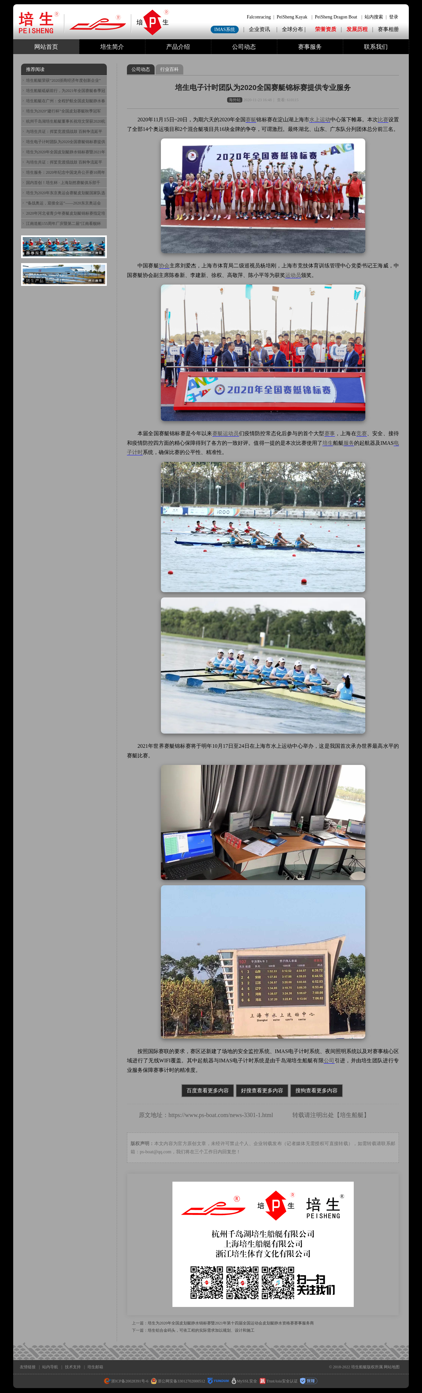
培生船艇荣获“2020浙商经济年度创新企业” (63, 80)
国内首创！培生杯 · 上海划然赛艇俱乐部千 (63, 182)
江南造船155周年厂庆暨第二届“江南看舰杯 (63, 223)
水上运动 (319, 119)
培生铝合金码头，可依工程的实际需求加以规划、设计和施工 (201, 1330)
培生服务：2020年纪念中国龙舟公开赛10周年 (65, 172)
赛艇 (251, 119)
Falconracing (259, 17)
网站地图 (392, 1367)
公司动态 (244, 47)
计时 (137, 452)
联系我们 (376, 47)
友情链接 (28, 1367)
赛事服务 (310, 47)
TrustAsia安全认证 (278, 1381)
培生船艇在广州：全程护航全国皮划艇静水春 (65, 101)
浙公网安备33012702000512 (178, 1381)
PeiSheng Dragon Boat (336, 17)
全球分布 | (294, 29)
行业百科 (169, 69)
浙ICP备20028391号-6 (126, 1381)
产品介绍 (178, 47)
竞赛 (361, 433)
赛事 (329, 433)
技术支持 (73, 1367)
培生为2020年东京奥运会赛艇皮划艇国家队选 (65, 193)
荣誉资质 (325, 29)
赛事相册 (388, 29)
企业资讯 (259, 29)
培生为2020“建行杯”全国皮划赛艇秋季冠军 (63, 111)
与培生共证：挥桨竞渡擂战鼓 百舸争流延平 (64, 131)
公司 (329, 1060)
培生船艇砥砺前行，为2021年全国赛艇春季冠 (65, 90)
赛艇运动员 (225, 433)
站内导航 (50, 1367)
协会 (164, 265)
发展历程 (357, 29)
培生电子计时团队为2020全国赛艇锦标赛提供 (65, 141)
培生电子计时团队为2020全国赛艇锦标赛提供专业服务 (263, 87)
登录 (393, 17)
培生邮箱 (95, 1367)
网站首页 (46, 47)
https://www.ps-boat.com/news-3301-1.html (220, 1115)
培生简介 (112, 47)
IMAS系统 (224, 29)
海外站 (235, 100)
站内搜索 (374, 17)
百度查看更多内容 (208, 1090)
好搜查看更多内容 (262, 1090)
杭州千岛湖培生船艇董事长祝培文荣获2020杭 (65, 121)
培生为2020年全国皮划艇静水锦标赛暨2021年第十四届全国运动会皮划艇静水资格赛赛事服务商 (231, 1323)
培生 (327, 443)
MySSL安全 (244, 1381)
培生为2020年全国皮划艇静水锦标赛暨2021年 (65, 152)
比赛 (383, 119)
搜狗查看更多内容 (316, 1090)
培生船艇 (352, 1115)
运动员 (293, 275)
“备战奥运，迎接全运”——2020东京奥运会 (63, 203)
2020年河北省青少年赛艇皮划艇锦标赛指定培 (65, 213)
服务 (349, 443)
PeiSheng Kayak (292, 17)
